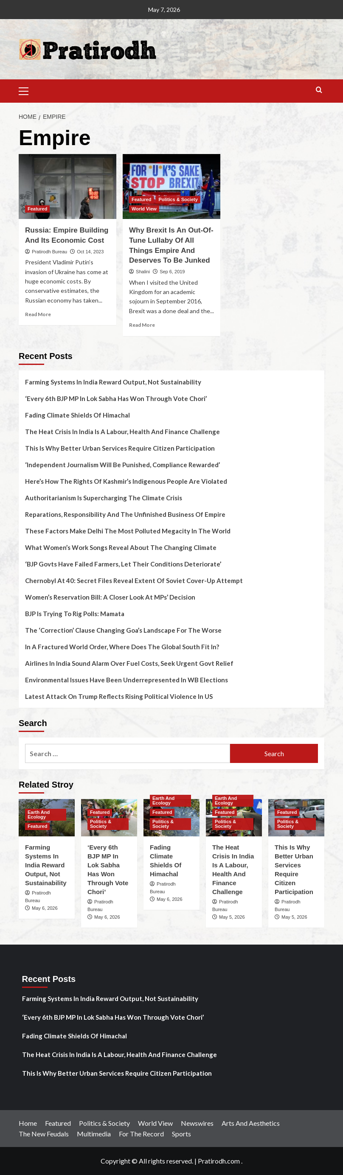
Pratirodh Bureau (49, 251)
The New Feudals (44, 1134)
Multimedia (94, 1134)
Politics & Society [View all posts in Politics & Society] (177, 199)
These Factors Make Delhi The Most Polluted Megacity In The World (128, 531)
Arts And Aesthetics (251, 1123)
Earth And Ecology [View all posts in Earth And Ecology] (39, 814)
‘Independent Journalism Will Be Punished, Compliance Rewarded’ (122, 464)
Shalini (143, 271)
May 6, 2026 (45, 908)
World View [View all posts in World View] (144, 208)
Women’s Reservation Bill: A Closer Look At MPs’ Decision (110, 597)
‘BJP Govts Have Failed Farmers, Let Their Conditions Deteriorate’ (123, 564)
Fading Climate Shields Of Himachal (77, 415)
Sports (181, 1134)
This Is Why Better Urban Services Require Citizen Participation (120, 448)
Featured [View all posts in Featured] (37, 208)
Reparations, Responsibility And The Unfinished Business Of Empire (125, 514)
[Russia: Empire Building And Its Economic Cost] (67, 186)
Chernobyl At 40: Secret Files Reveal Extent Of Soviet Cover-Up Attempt (134, 580)
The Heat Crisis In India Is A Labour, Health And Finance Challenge (122, 431)
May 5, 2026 (232, 917)
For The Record (141, 1134)
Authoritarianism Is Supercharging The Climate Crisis (103, 498)
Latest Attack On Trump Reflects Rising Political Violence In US (119, 696)
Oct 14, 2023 (90, 251)
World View (155, 1123)
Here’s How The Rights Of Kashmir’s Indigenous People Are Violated (126, 481)
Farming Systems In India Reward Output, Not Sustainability (113, 382)
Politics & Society (104, 1123)
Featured (58, 1123)
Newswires (197, 1123)
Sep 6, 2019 (172, 271)
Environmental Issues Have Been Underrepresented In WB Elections (126, 680)
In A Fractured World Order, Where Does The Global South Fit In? (122, 647)
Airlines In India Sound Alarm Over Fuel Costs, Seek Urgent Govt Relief (129, 663)
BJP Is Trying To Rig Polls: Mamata (74, 613)
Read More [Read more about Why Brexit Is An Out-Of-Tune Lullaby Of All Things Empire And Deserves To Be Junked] (142, 325)
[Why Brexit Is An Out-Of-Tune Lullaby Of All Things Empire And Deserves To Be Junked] (171, 186)
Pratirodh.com (219, 1161)
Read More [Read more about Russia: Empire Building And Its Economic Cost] (38, 314)
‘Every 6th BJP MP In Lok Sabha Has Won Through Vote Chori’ (116, 398)
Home (28, 1123)
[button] (27, 90)
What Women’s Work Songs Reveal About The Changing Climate (120, 547)
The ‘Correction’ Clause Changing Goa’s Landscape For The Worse (123, 630)
